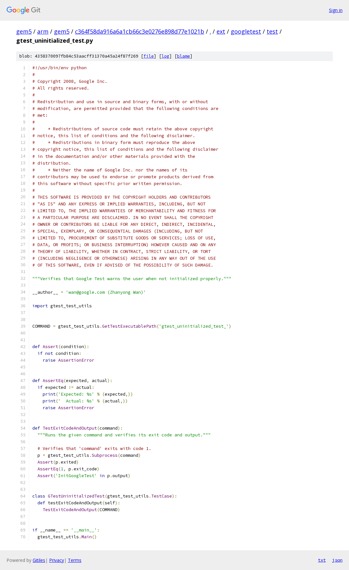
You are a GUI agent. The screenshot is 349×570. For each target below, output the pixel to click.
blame (183, 56)
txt (322, 560)
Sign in (336, 10)
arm (42, 31)
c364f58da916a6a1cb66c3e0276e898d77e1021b (139, 31)
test (272, 31)
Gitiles (39, 560)
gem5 (24, 31)
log (165, 56)
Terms (74, 560)
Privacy (56, 560)
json (337, 560)
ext (221, 31)
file (148, 56)
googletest (246, 31)
